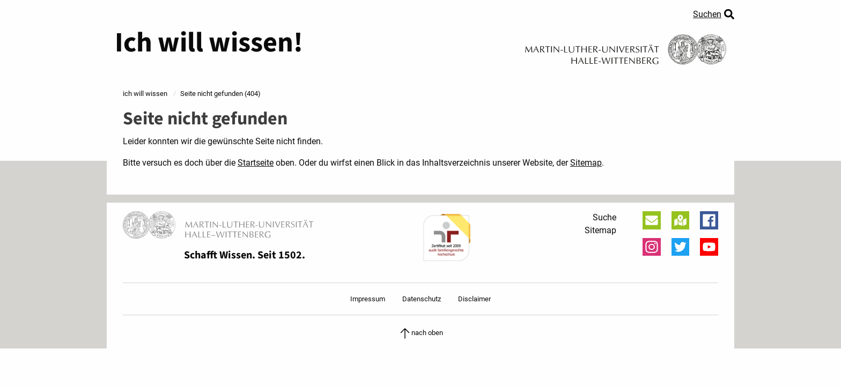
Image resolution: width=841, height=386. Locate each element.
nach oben (421, 333)
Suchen (707, 14)
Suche (604, 217)
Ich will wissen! (209, 43)
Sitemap (586, 163)
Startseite (256, 163)
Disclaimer (474, 299)
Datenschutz (421, 299)
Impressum (367, 299)
